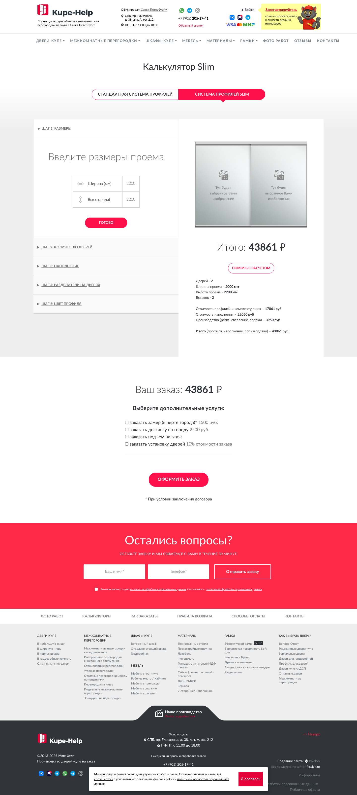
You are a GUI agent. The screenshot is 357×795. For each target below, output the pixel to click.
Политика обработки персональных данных (282, 784)
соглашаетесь (103, 779)
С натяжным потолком (53, 663)
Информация (309, 775)
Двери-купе (49, 41)
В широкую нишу (49, 648)
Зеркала (183, 685)
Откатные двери (290, 673)
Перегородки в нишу (98, 684)
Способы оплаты (248, 616)
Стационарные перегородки (103, 665)
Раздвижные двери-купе (296, 648)
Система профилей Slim (222, 94)
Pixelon (314, 761)
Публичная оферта (305, 790)
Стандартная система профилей (135, 94)
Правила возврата (194, 616)
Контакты (328, 41)
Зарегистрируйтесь (281, 10)
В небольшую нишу (50, 643)
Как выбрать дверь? (295, 635)
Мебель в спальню (144, 688)
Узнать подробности (179, 716)
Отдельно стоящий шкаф (148, 648)
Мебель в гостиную (144, 673)
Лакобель (184, 653)
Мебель (190, 41)
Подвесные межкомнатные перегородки (103, 691)
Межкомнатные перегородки (104, 41)
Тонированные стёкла (193, 643)
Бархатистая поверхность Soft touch (246, 650)
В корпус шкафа (48, 653)
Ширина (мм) (99, 184)
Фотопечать (186, 658)
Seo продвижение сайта (287, 766)
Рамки (248, 41)
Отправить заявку (242, 572)
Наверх (311, 734)
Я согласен (251, 779)
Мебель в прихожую (145, 683)
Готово (106, 223)
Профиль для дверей (293, 663)
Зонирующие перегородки (102, 698)
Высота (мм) (99, 200)
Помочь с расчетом (251, 268)
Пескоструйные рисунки (195, 648)
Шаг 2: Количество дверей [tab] (66, 247)
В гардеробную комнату (54, 658)
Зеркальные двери (292, 653)
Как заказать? (144, 616)
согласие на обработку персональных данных (158, 589)
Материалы (220, 41)
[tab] (105, 304)
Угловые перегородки (99, 670)
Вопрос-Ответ (289, 643)
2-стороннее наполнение (195, 690)
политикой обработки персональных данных (234, 589)
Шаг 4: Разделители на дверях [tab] (70, 285)
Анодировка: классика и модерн (247, 667)
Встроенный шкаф (144, 643)
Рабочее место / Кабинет (148, 678)
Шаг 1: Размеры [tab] (56, 128)
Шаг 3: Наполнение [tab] (60, 266)
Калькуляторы (96, 616)
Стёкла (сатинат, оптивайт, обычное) (196, 674)
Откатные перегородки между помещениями (105, 677)
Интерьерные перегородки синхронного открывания (103, 659)
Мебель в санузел (143, 693)
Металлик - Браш (237, 657)
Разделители (233, 672)
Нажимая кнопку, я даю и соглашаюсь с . (179, 589)
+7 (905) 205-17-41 (178, 764)
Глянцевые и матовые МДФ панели (197, 665)
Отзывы (303, 41)
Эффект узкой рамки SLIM (243, 643)
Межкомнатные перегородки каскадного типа (104, 650)
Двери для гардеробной (296, 658)
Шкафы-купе (160, 41)
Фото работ (276, 41)
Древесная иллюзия (238, 662)
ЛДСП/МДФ (187, 681)
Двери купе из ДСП (292, 668)
